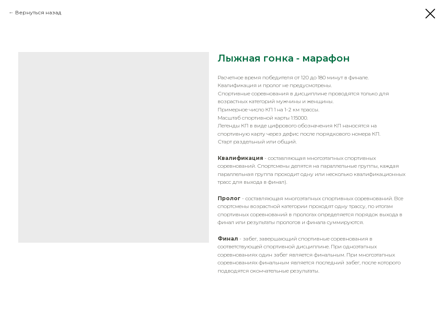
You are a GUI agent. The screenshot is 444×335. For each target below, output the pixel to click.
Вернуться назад (38, 12)
